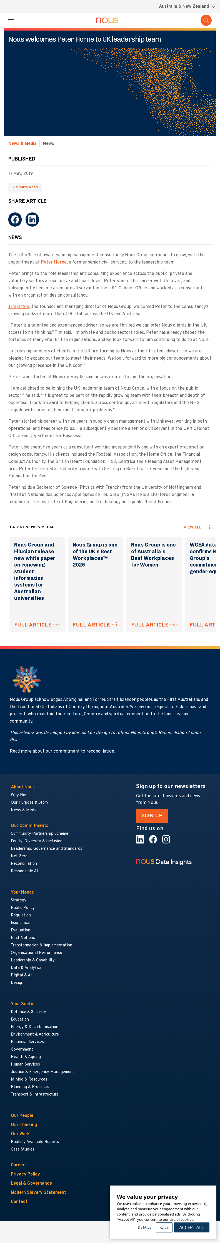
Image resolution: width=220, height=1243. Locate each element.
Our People (22, 1116)
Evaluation (20, 930)
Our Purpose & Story (29, 802)
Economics (20, 923)
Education (20, 1019)
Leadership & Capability (33, 960)
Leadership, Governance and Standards (46, 848)
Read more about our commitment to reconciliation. (62, 751)
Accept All (191, 1227)
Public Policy (23, 908)
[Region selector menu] (187, 6)
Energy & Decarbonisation (34, 1027)
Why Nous (20, 795)
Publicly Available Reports (35, 1142)
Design (17, 983)
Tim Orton (18, 307)
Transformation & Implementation (41, 945)
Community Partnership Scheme (39, 833)
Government (22, 1049)
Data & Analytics (26, 968)
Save (164, 1227)
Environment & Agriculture (35, 1034)
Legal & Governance (31, 1183)
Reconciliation (24, 863)
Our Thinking (24, 1125)
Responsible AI (24, 871)
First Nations (23, 938)
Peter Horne (54, 262)
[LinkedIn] (32, 219)
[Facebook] (15, 219)
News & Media (22, 144)
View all (192, 527)
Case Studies (22, 1149)
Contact (19, 1202)
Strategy (18, 900)
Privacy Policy (25, 1174)
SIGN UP (152, 816)
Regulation (21, 915)
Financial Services (27, 1042)
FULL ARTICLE (32, 625)
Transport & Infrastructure (35, 1094)
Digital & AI (21, 975)
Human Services (25, 1064)
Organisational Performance (36, 953)
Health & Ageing (26, 1057)
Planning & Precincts (30, 1087)
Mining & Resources (29, 1079)
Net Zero (19, 856)
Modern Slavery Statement (38, 1193)
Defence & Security (28, 1012)
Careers (19, 1165)
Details (144, 1227)
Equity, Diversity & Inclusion (36, 841)
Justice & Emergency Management (42, 1072)
